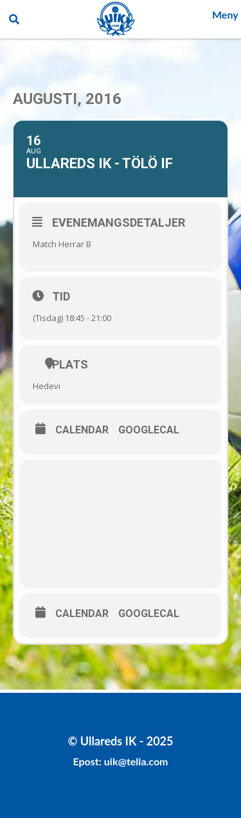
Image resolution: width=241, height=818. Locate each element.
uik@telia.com (136, 761)
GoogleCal (148, 430)
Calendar (82, 430)
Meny (225, 14)
